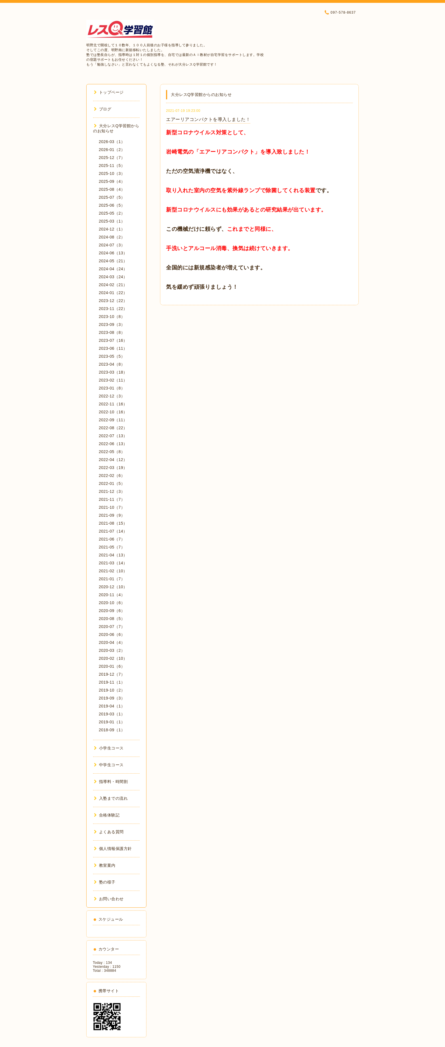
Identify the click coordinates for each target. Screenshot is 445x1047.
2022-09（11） (113, 420)
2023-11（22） (113, 308)
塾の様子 (105, 882)
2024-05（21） (113, 261)
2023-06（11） (113, 348)
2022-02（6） (112, 475)
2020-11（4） (112, 594)
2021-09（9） (112, 515)
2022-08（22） (113, 428)
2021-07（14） (113, 531)
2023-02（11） (113, 380)
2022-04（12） (113, 459)
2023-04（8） (112, 364)
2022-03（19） (113, 467)
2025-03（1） (112, 221)
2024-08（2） (112, 237)
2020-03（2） (112, 650)
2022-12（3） (112, 396)
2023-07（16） (113, 340)
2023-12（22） (113, 300)
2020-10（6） (112, 602)
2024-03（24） (113, 277)
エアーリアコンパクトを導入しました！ (208, 119)
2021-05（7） (112, 547)
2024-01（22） (113, 292)
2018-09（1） (112, 730)
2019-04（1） (112, 706)
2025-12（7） (112, 157)
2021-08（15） (113, 523)
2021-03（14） (113, 563)
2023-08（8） (112, 332)
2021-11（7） (112, 499)
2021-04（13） (113, 555)
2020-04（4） (112, 642)
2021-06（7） (112, 539)
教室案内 (105, 865)
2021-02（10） (113, 571)
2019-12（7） (112, 674)
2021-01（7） (112, 579)
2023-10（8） (112, 316)
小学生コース (109, 748)
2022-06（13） (113, 443)
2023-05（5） (112, 356)
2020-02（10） (113, 658)
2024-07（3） (112, 245)
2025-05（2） (112, 213)
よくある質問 (109, 832)
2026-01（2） (112, 149)
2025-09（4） (112, 181)
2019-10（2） (112, 690)
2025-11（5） (112, 165)
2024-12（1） (112, 229)
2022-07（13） (113, 436)
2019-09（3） (112, 698)
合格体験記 (106, 815)
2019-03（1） (112, 714)
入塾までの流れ (111, 798)
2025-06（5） (112, 205)
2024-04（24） (113, 269)
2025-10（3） (112, 173)
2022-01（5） (112, 483)
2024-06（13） (113, 253)
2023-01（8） (112, 388)
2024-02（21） (113, 284)
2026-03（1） (112, 141)
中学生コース (109, 765)
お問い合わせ (109, 899)
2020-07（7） (112, 626)
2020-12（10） (113, 587)
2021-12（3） (112, 491)
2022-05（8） (112, 451)
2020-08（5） (112, 618)
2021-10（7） (112, 507)
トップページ (109, 92)
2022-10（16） (113, 412)
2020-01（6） (112, 666)
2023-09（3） (112, 324)
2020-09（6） (112, 610)
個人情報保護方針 (113, 848)
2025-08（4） (112, 189)
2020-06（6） (112, 634)
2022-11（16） (113, 404)
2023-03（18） (113, 372)
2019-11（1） (112, 682)
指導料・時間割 (111, 781)
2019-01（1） (112, 722)
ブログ (102, 109)
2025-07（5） (112, 197)
